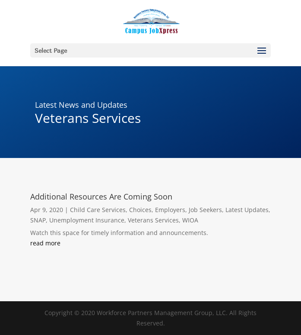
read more (45, 243)
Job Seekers (205, 210)
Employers (170, 210)
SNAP (38, 220)
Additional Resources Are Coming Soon (101, 196)
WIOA (190, 220)
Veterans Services (153, 220)
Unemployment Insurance (86, 220)
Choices (140, 210)
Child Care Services (98, 210)
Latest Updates (247, 210)
